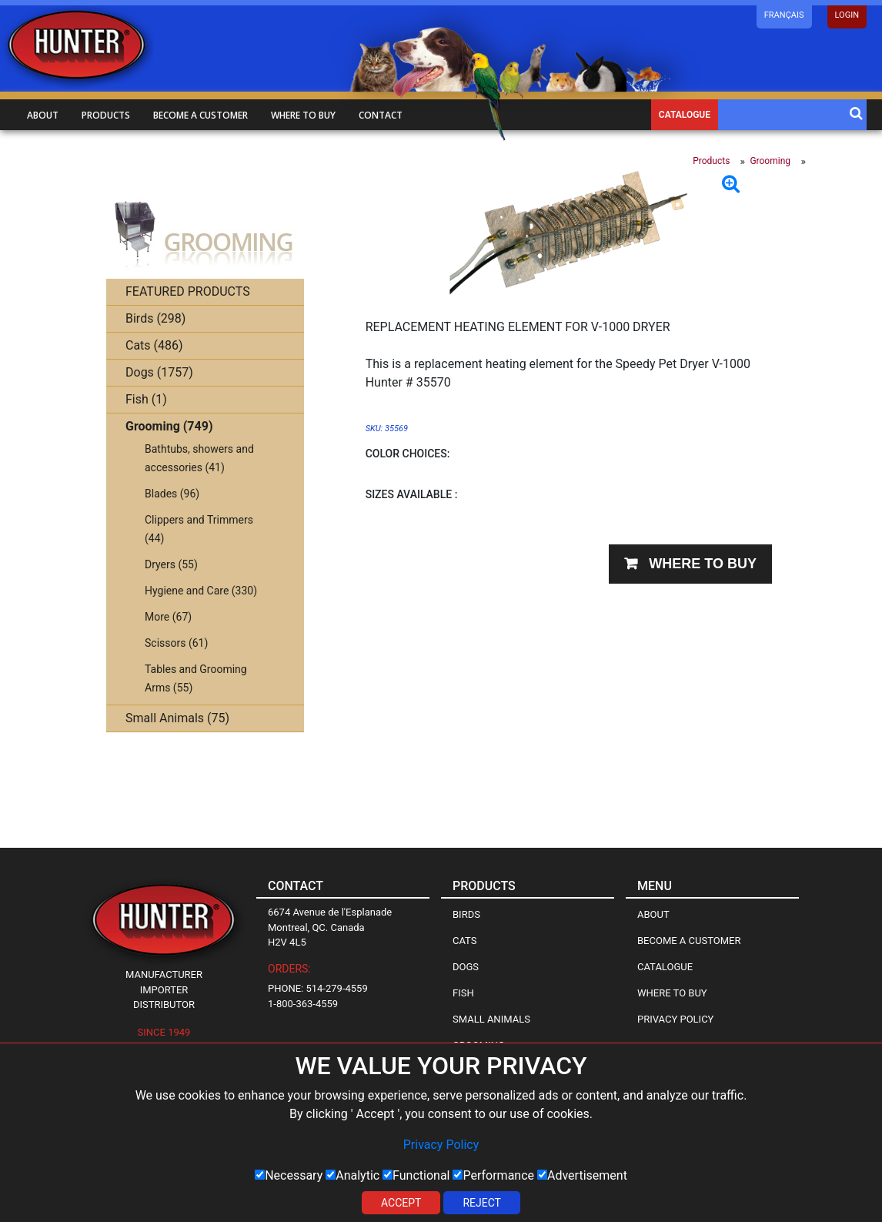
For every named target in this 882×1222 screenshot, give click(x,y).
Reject (482, 1203)
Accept (401, 1203)
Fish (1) (146, 399)
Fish (463, 993)
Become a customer (200, 115)
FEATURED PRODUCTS (187, 291)
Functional (416, 1175)
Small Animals (491, 1019)
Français (784, 15)
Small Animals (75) (177, 718)
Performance (493, 1175)
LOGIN (847, 15)
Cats (465, 940)
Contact (381, 115)
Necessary (288, 1175)
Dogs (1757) (159, 372)
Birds (466, 914)
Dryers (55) (171, 564)
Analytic (352, 1175)
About (42, 115)
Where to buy (303, 115)
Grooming (770, 161)
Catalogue (684, 114)
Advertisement (582, 1175)
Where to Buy (672, 993)
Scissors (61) (176, 643)
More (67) (168, 617)
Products (106, 115)
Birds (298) (155, 318)
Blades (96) (172, 493)
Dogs (466, 967)
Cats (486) (154, 345)
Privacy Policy (441, 1144)
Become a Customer (688, 940)
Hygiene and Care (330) (201, 590)
